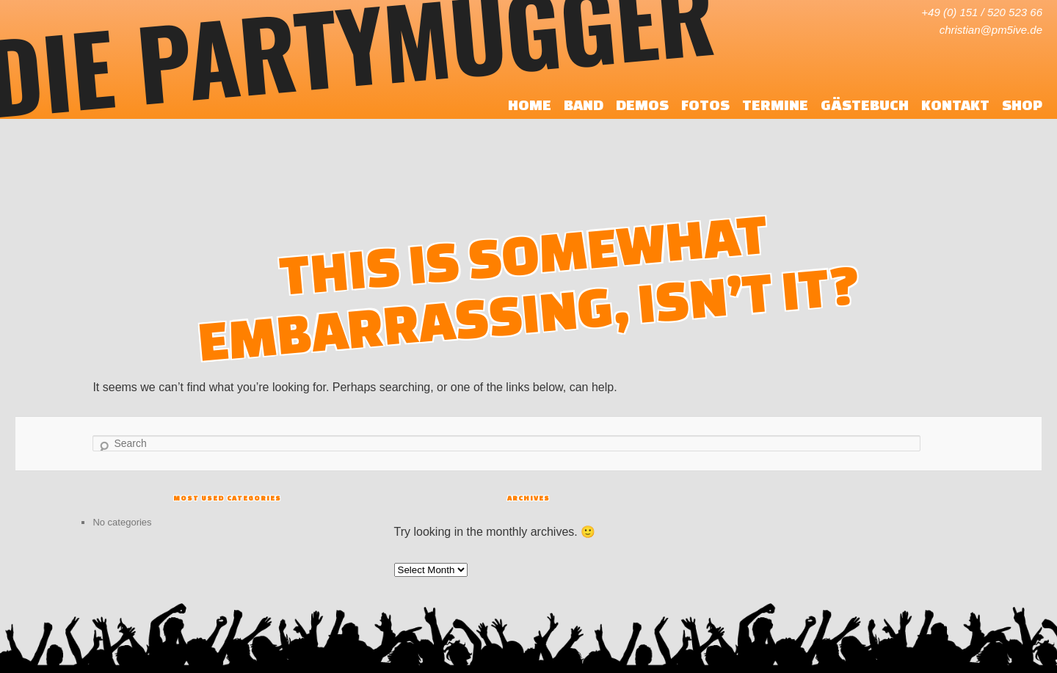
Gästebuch (865, 104)
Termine (775, 104)
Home (529, 104)
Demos (642, 104)
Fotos (705, 104)
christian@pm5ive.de (991, 29)
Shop (1022, 104)
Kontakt (955, 104)
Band (583, 104)
